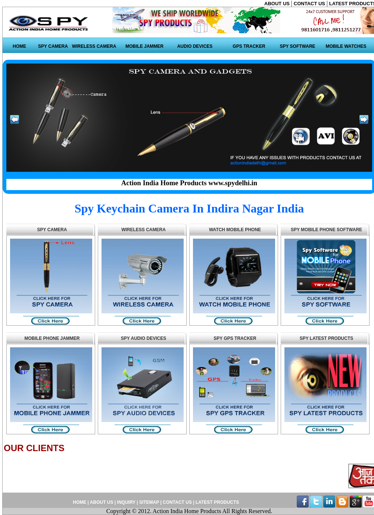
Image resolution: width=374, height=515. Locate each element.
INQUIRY (126, 502)
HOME (19, 46)
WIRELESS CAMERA (94, 46)
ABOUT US (277, 3)
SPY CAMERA (53, 46)
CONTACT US (310, 3)
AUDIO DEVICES (195, 46)
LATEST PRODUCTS (216, 502)
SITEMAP (149, 502)
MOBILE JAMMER (144, 46)
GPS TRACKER (249, 46)
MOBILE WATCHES (345, 46)
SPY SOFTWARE (297, 46)
